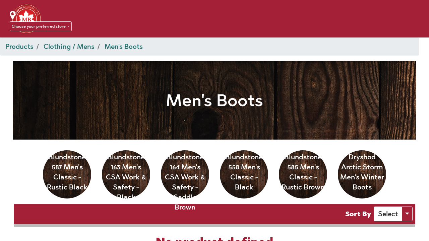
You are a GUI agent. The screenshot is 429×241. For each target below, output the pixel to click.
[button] (388, 214)
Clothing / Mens (69, 47)
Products (19, 47)
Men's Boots (124, 47)
